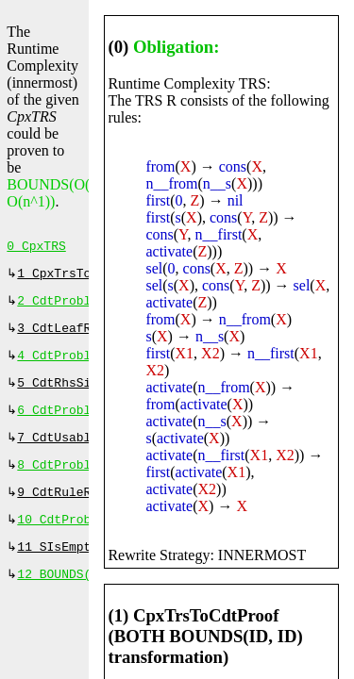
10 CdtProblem (64, 540)
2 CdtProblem (61, 306)
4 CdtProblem (61, 364)
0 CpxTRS (36, 248)
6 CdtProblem (61, 423)
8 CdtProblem (61, 481)
